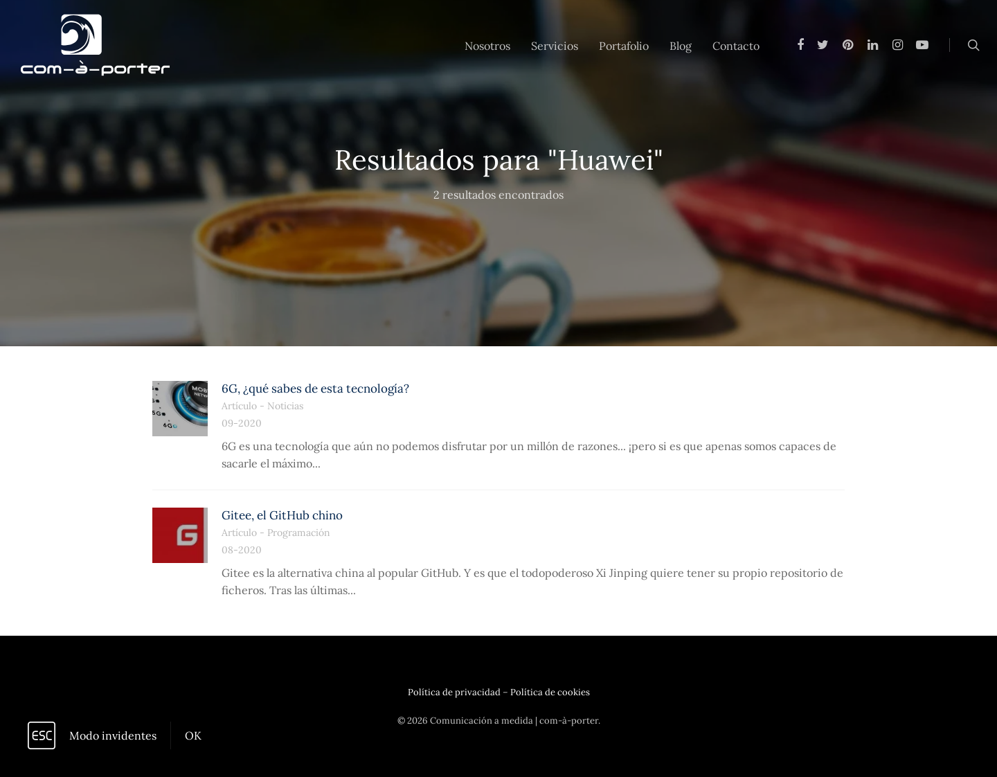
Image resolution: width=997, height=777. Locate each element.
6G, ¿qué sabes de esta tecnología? (315, 388)
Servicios (554, 46)
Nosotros (487, 46)
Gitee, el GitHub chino (282, 515)
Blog (681, 46)
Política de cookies (550, 692)
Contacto (736, 46)
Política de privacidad (454, 692)
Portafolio (624, 46)
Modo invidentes (112, 735)
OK (193, 735)
